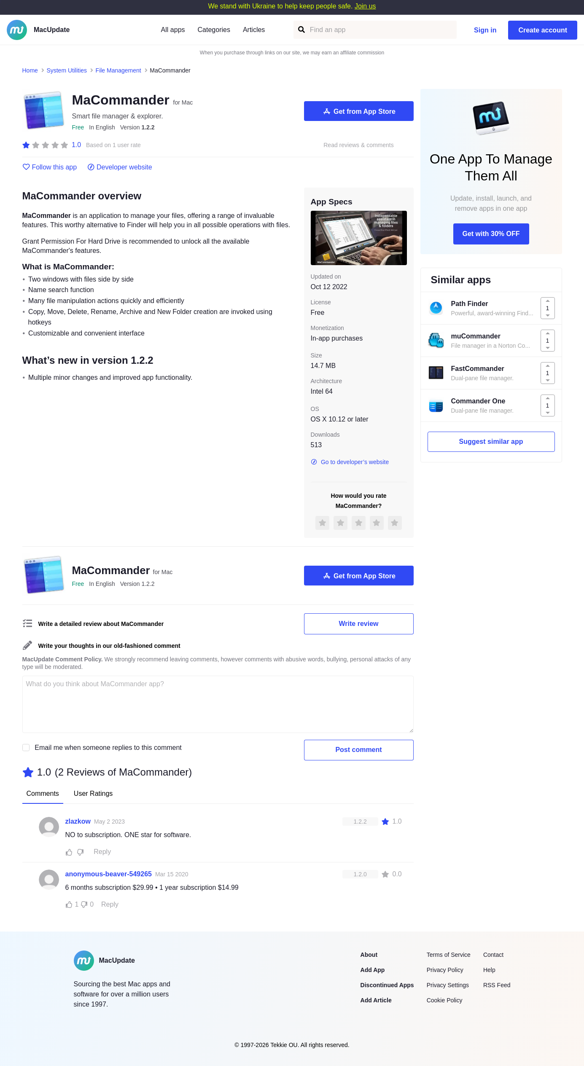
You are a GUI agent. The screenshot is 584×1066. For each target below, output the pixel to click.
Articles (254, 29)
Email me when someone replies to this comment (108, 747)
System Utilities (66, 70)
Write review (359, 623)
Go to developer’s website (350, 462)
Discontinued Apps (387, 985)
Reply (102, 851)
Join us (365, 6)
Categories (214, 29)
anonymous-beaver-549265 (108, 874)
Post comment (358, 749)
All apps (173, 29)
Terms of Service (449, 955)
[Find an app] (301, 29)
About (369, 955)
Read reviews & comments (358, 145)
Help (489, 970)
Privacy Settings (448, 985)
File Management (118, 70)
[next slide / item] (401, 238)
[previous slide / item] (317, 238)
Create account (542, 30)
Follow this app (49, 167)
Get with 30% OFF (490, 233)
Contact (493, 955)
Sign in (485, 30)
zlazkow (78, 821)
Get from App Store (359, 111)
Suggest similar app (491, 441)
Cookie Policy (445, 1000)
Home (30, 70)
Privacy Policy (445, 970)
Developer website (119, 167)
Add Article (376, 1000)
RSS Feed (497, 985)
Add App (373, 970)
